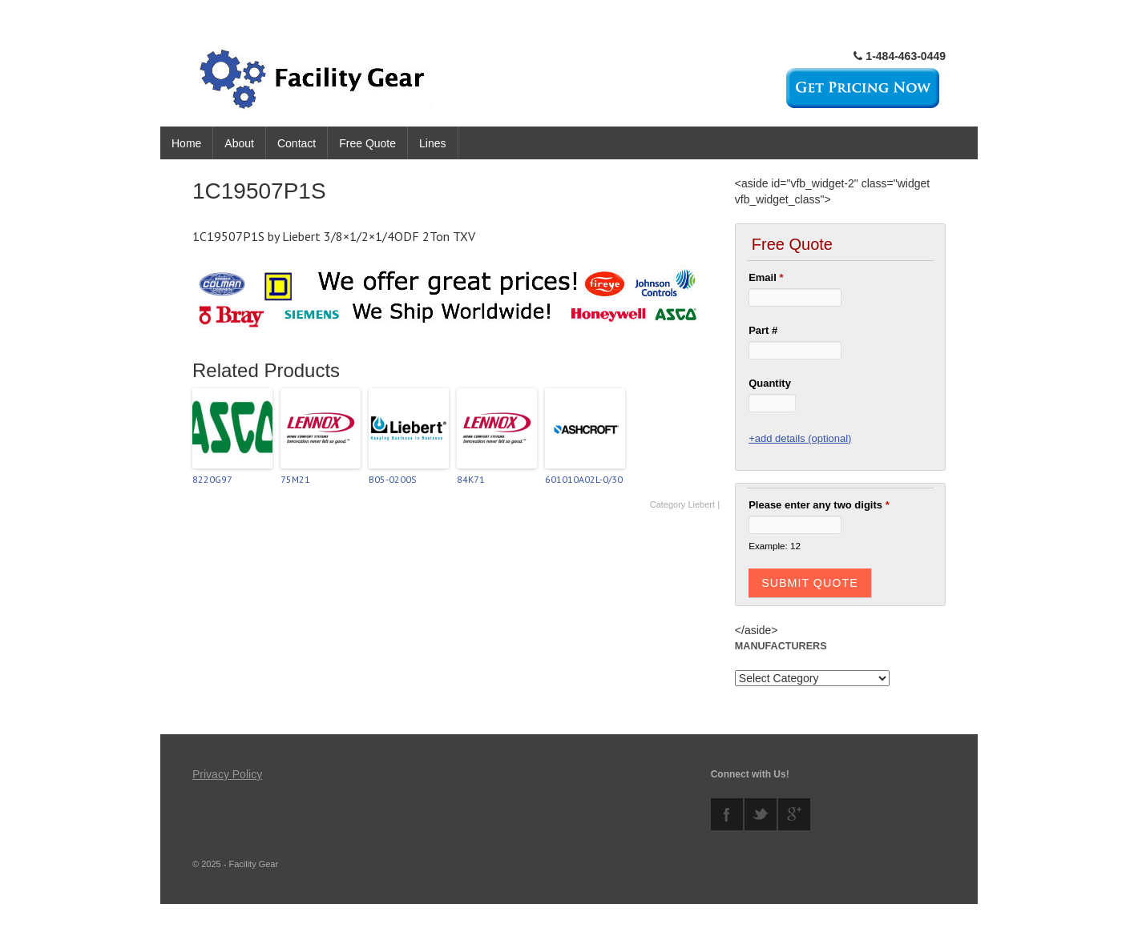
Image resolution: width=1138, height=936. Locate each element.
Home (186, 143)
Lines (432, 143)
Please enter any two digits (819, 505)
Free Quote (367, 143)
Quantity (770, 383)
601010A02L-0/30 (584, 479)
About (239, 143)
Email (766, 277)
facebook (727, 814)
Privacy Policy (227, 774)
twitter (761, 814)
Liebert (701, 504)
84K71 (471, 479)
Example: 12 (775, 545)
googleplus (794, 814)
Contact (296, 143)
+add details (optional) (800, 438)
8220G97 (212, 479)
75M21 (295, 479)
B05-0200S (393, 479)
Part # (763, 330)
